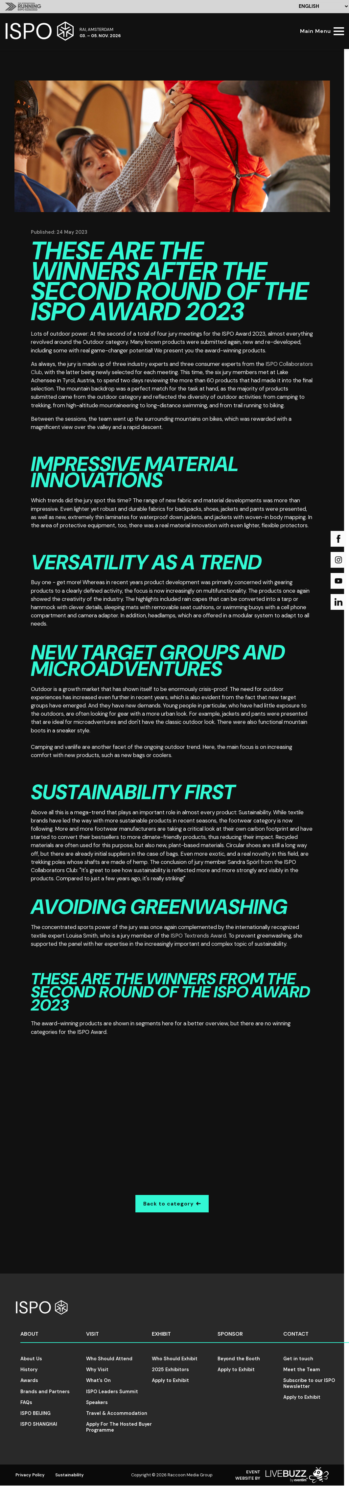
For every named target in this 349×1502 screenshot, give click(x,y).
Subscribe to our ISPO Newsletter (309, 1383)
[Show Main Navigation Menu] (320, 31)
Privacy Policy (30, 1475)
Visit (92, 1333)
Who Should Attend (109, 1359)
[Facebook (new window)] (338, 539)
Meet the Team (301, 1369)
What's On (98, 1380)
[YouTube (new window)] (338, 581)
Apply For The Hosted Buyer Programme (119, 1427)
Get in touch (298, 1359)
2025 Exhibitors (170, 1369)
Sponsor (230, 1333)
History (28, 1369)
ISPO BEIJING (35, 1413)
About (29, 1333)
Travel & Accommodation (116, 1413)
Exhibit (161, 1333)
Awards (29, 1380)
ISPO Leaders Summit (112, 1392)
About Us (31, 1359)
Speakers (97, 1402)
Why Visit (97, 1369)
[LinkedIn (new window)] (338, 602)
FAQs (26, 1402)
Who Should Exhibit (175, 1359)
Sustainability (69, 1475)
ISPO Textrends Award (198, 935)
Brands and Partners (45, 1392)
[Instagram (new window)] (338, 560)
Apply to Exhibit (170, 1380)
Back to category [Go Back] (172, 1203)
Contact (296, 1333)
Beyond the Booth (239, 1359)
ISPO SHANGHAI (38, 1424)
